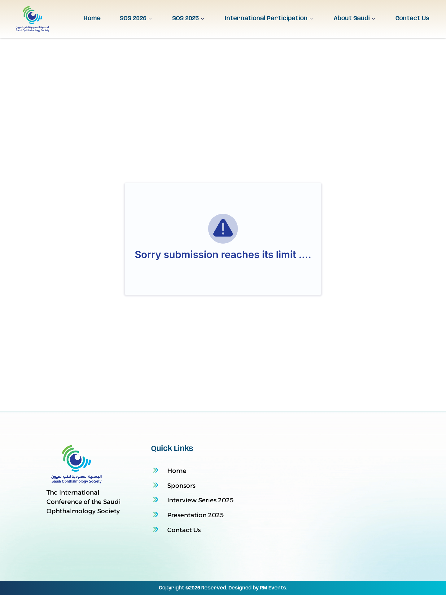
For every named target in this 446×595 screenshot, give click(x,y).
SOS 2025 (189, 18)
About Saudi (355, 18)
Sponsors (181, 485)
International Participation (269, 18)
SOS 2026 (136, 18)
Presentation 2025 (195, 515)
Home (92, 18)
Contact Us (413, 18)
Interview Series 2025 (200, 500)
